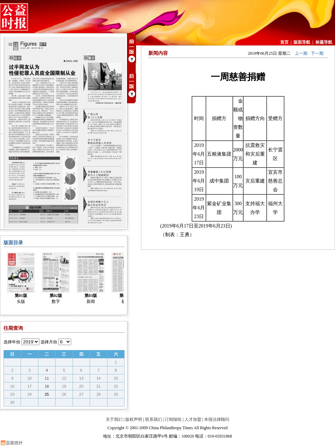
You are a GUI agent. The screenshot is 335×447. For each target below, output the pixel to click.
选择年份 (11, 342)
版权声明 (133, 419)
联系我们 (153, 419)
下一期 (317, 53)
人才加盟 (193, 419)
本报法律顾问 (216, 419)
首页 (284, 42)
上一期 (301, 53)
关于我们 (114, 419)
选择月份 (48, 342)
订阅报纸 (173, 419)
